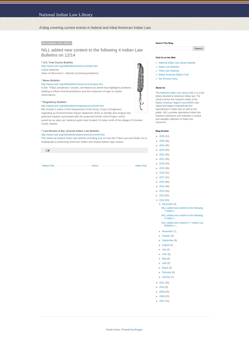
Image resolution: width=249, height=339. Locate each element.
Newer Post (48, 165)
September (168, 240)
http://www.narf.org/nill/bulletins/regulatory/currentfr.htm (72, 105)
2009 (162, 291)
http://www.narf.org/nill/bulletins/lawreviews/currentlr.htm (73, 134)
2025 (162, 141)
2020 (162, 163)
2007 (162, 301)
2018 (162, 172)
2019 (162, 168)
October (166, 236)
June (165, 254)
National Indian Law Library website (177, 62)
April (164, 263)
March (165, 267)
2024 (162, 145)
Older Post (140, 165)
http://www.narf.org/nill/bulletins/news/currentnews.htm (72, 84)
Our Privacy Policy (168, 78)
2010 (162, 287)
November (168, 231)
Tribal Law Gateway (169, 70)
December (168, 204)
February (167, 272)
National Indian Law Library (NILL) (178, 92)
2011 (162, 282)
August (166, 245)
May (164, 258)
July (164, 249)
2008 (162, 296)
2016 (162, 182)
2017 (162, 177)
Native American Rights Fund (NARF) (175, 102)
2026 (162, 136)
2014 (162, 191)
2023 (162, 150)
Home (95, 165)
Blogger (138, 329)
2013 (162, 195)
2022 (162, 154)
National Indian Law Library (66, 14)
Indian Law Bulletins (169, 66)
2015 (162, 186)
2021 (162, 159)
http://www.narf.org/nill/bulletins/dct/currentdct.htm (69, 66)
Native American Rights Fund (174, 74)
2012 (162, 200)
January (166, 277)
